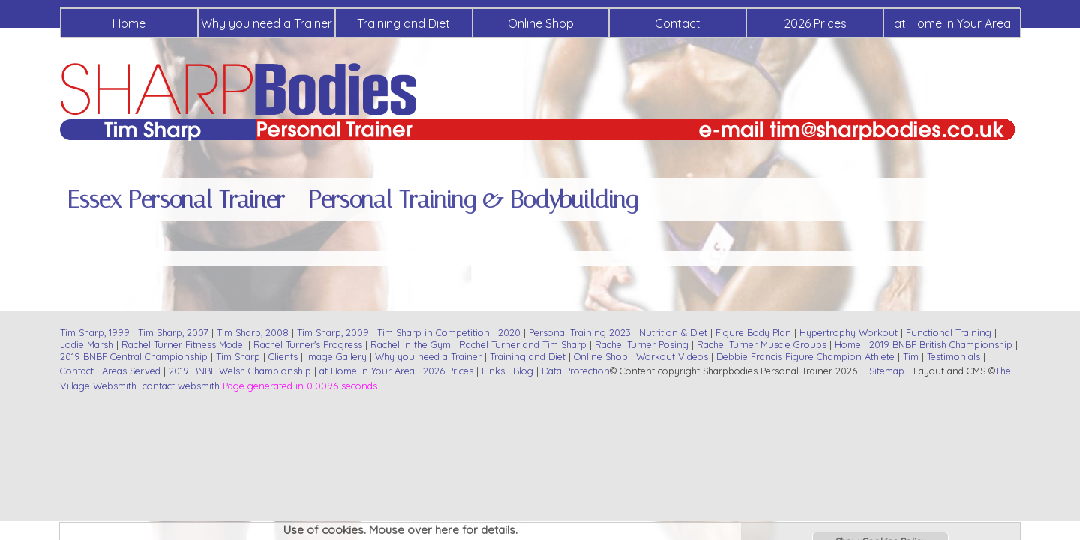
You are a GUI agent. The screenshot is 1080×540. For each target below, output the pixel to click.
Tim (911, 356)
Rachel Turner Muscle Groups (761, 344)
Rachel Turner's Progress (308, 344)
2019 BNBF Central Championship (134, 356)
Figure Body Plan (753, 332)
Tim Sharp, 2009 (333, 332)
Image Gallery (336, 356)
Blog (523, 370)
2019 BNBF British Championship (940, 344)
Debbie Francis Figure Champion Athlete (805, 356)
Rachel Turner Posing (641, 344)
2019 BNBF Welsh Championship (240, 370)
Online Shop (541, 23)
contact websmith (181, 386)
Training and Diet (403, 23)
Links (493, 370)
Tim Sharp (238, 356)
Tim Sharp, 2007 (173, 332)
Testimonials (953, 356)
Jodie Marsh (88, 344)
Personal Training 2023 (580, 332)
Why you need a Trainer (266, 23)
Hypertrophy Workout (849, 332)
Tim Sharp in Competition (433, 332)
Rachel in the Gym (410, 344)
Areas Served (131, 370)
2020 (509, 332)
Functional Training (949, 332)
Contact (677, 23)
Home (129, 23)
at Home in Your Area (952, 23)
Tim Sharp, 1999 (95, 332)
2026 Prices (815, 23)
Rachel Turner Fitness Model (183, 344)
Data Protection (576, 370)
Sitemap (887, 370)
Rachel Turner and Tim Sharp (522, 344)
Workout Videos (672, 356)
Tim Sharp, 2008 (253, 332)
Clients (283, 356)
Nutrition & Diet (673, 332)
